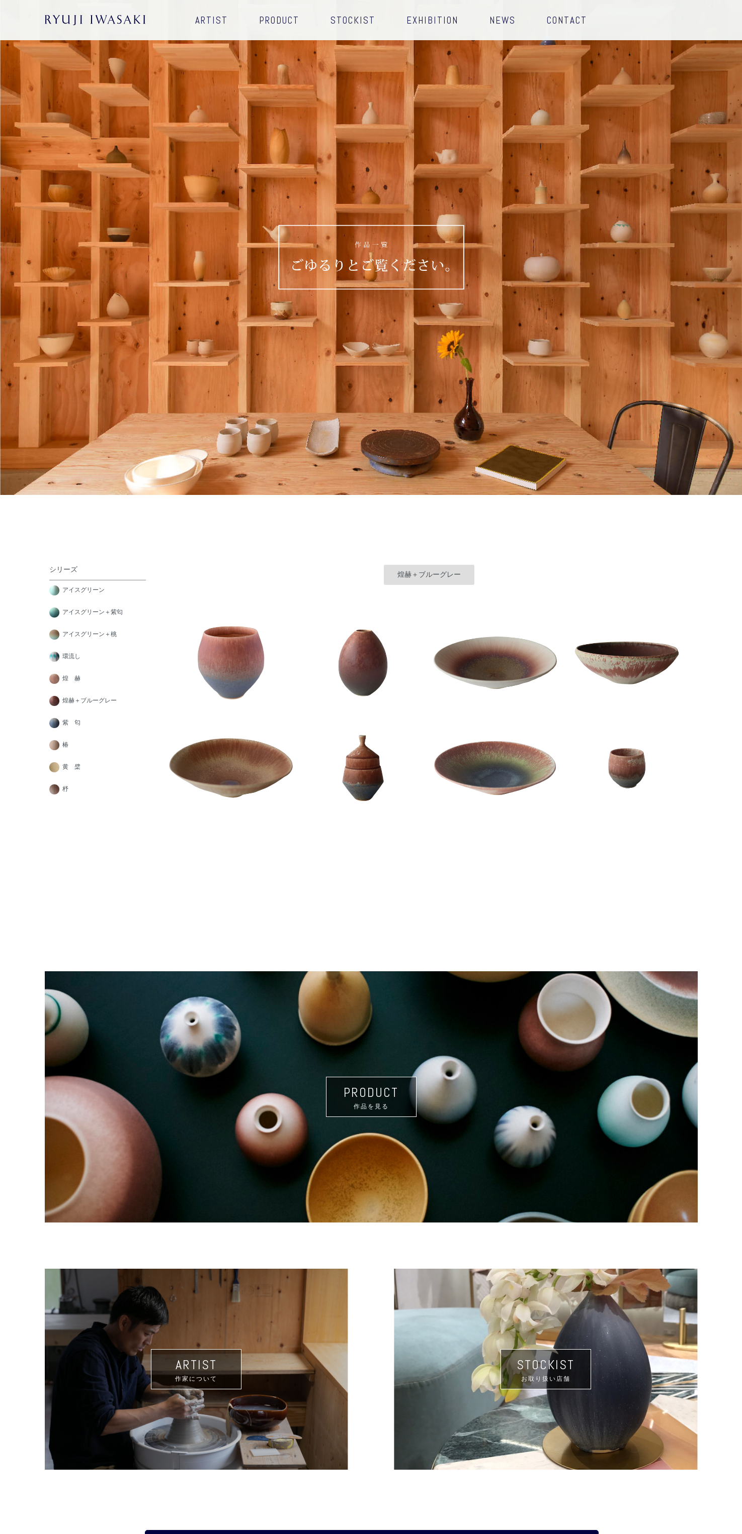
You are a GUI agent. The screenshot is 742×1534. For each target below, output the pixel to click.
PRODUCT (279, 20)
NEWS (502, 20)
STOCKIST (353, 20)
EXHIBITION (432, 20)
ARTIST (211, 20)
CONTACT (567, 20)
